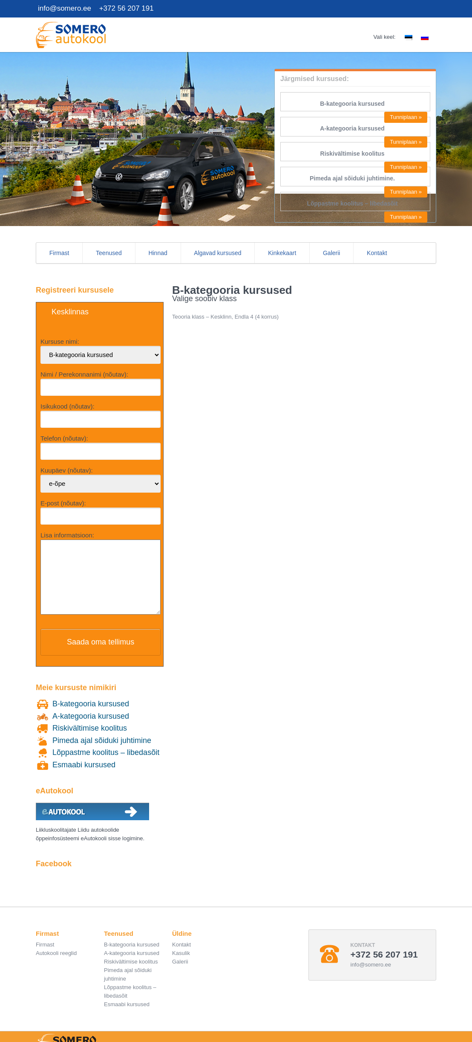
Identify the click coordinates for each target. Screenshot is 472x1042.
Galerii (331, 253)
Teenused (109, 253)
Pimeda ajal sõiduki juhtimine (101, 753)
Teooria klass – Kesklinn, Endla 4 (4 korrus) (225, 316)
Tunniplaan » (406, 117)
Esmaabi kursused (83, 777)
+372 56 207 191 (126, 8)
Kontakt (377, 253)
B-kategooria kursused (352, 103)
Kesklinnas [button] (70, 312)
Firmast (59, 253)
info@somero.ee (64, 8)
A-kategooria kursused (352, 128)
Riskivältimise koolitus (352, 153)
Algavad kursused (217, 253)
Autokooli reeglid (56, 966)
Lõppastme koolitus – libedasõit (352, 203)
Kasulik (181, 966)
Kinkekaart (282, 253)
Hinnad (157, 253)
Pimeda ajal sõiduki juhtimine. (352, 178)
